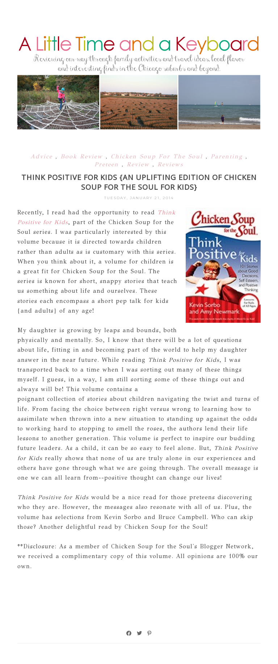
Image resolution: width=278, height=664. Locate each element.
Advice (42, 156)
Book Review (83, 156)
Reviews (170, 164)
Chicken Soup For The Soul (158, 156)
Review (139, 164)
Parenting (228, 156)
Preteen (108, 164)
